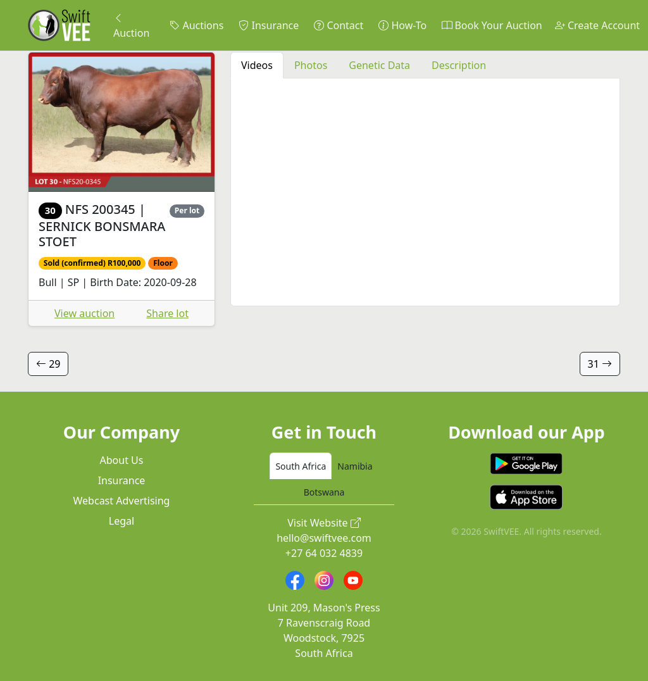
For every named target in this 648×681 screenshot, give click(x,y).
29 (48, 364)
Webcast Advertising (121, 501)
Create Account (597, 25)
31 (600, 364)
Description (459, 65)
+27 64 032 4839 (324, 553)
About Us (122, 460)
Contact (338, 25)
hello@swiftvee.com (324, 538)
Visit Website (324, 523)
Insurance (269, 25)
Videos (257, 65)
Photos (310, 65)
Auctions (196, 25)
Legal (121, 521)
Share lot (167, 313)
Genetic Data (379, 65)
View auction (84, 313)
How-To (402, 25)
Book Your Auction (492, 25)
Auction (131, 25)
